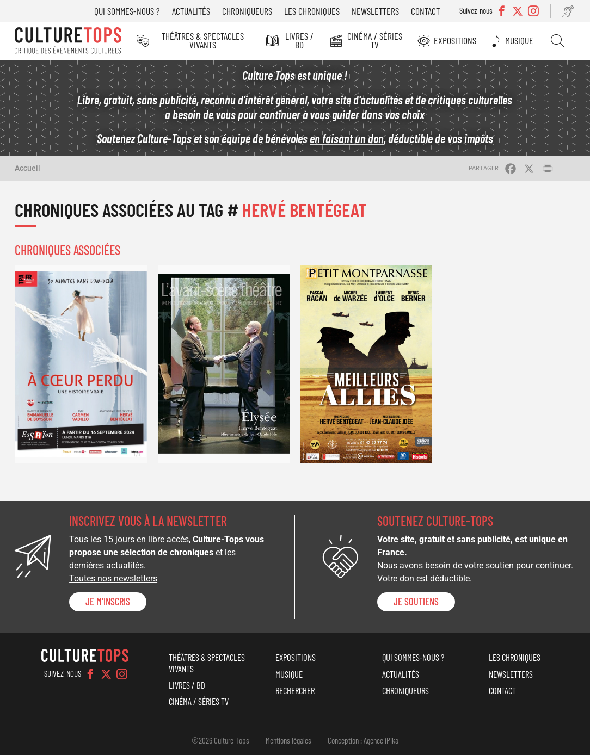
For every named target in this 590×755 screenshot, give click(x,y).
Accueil (27, 168)
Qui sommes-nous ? (127, 11)
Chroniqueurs (247, 11)
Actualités (191, 11)
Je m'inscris (107, 602)
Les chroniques (312, 11)
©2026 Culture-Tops (220, 740)
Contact (425, 11)
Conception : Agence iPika (363, 740)
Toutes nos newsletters (113, 578)
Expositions (455, 40)
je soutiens (416, 602)
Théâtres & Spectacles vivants (203, 40)
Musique (519, 40)
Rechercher (557, 41)
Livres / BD (299, 40)
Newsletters (375, 11)
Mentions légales (288, 740)
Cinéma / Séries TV (374, 40)
